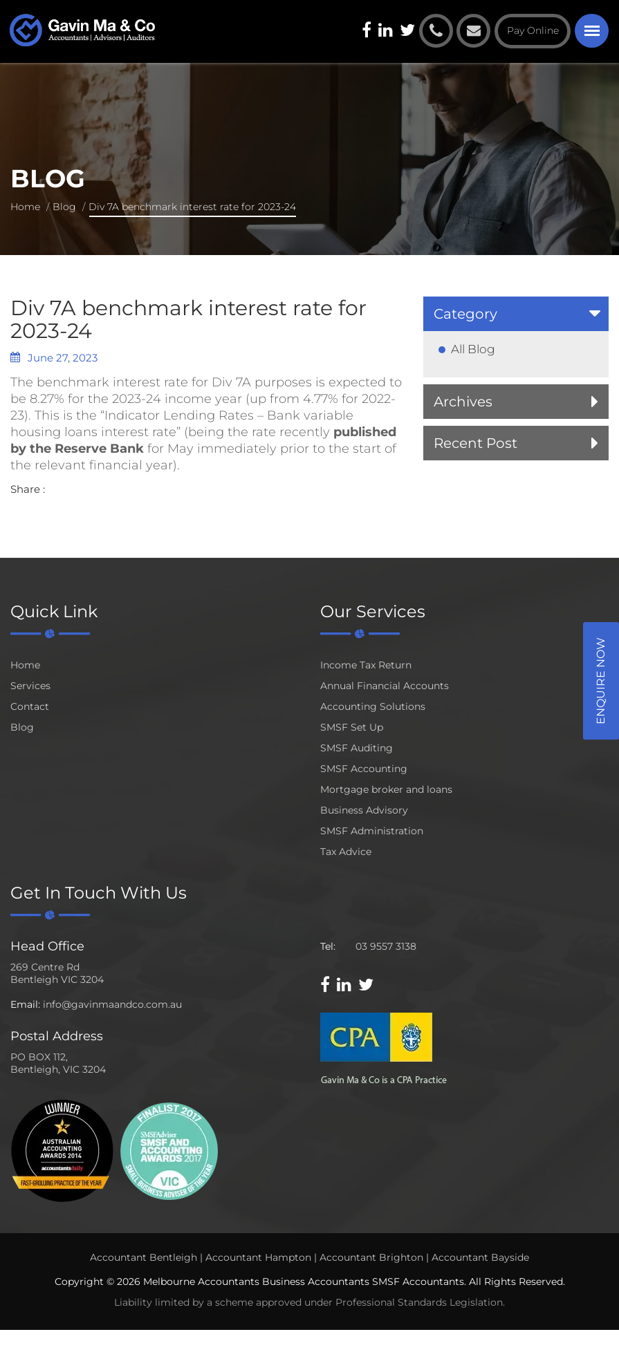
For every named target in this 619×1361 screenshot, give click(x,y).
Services (30, 685)
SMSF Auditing (356, 748)
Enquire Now (600, 680)
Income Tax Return (366, 665)
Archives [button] (463, 401)
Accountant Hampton (258, 1257)
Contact (29, 706)
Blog (64, 206)
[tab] (516, 314)
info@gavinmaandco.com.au (112, 1004)
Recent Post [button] (475, 443)
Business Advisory (364, 810)
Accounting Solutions (372, 706)
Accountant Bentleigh (143, 1257)
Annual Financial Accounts (384, 685)
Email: (25, 1004)
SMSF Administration (371, 831)
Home (25, 206)
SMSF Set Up (351, 727)
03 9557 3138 (385, 946)
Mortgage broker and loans (386, 789)
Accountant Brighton (371, 1257)
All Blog (473, 349)
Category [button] (465, 314)
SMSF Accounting (363, 768)
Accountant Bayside (480, 1257)
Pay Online (533, 30)
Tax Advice (345, 851)
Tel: (327, 946)
